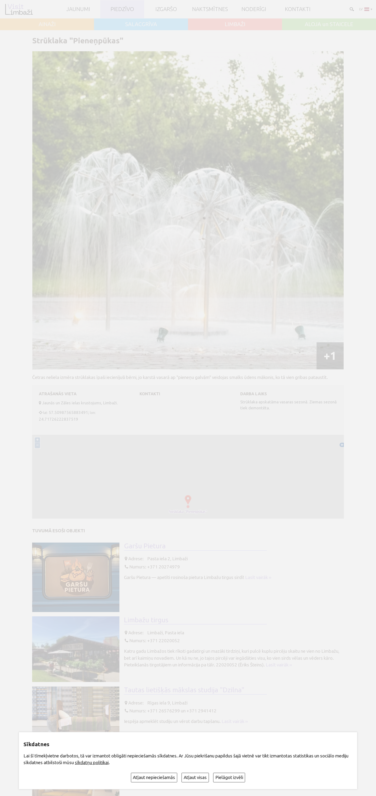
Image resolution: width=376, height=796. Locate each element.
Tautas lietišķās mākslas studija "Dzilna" (184, 689)
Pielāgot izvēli (229, 777)
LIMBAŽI (235, 24)
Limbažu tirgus (146, 620)
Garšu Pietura (145, 546)
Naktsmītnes (210, 9)
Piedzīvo (122, 9)
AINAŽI (47, 24)
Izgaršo (166, 9)
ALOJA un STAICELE (329, 24)
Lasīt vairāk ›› (258, 577)
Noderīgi (253, 9)
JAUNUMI (78, 9)
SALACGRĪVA (141, 24)
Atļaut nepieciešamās (154, 777)
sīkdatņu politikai (92, 762)
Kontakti (298, 9)
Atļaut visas (195, 777)
